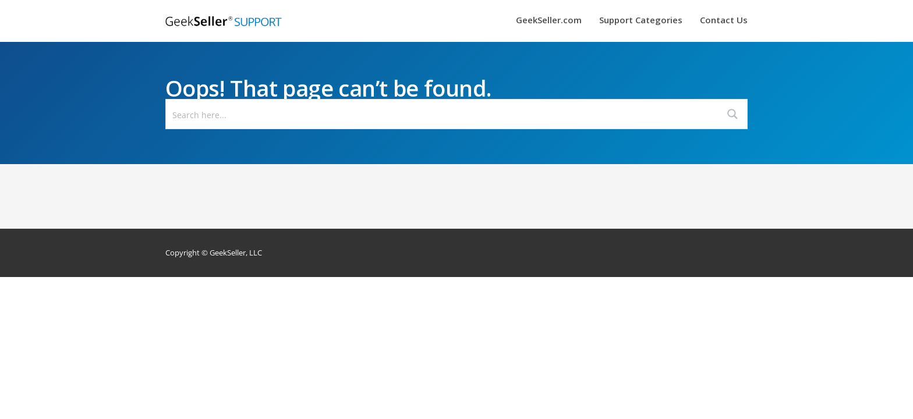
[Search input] (442, 114)
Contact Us (724, 21)
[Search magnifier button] (732, 114)
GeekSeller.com (549, 21)
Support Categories (640, 21)
